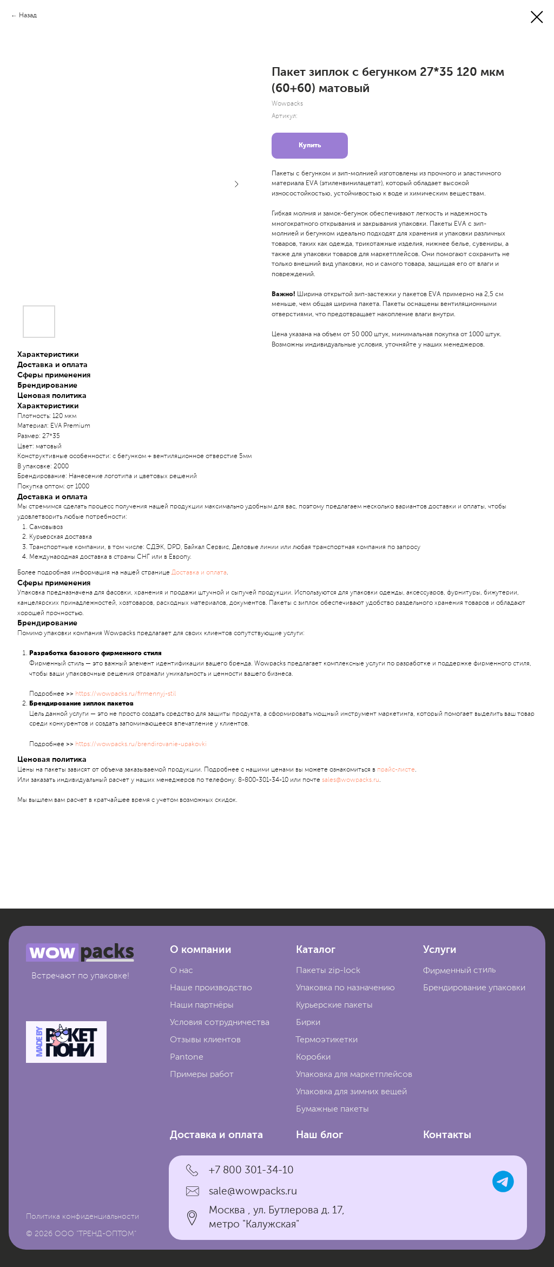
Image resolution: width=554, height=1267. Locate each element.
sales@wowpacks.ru (350, 780)
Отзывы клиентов (205, 1040)
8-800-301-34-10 (263, 780)
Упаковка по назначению (345, 988)
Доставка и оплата (199, 573)
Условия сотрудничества (219, 1022)
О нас (181, 970)
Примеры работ (202, 1074)
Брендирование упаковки (474, 988)
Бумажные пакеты (332, 1109)
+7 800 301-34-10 (251, 1170)
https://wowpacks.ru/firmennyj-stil (125, 694)
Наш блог (319, 1135)
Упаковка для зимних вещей (351, 1092)
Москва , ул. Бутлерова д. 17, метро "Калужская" (277, 1217)
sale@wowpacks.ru (253, 1191)
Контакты (447, 1135)
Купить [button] (310, 145)
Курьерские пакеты (334, 1005)
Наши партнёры (202, 1005)
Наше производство (211, 988)
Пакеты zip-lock (328, 970)
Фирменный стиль (459, 971)
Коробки (313, 1057)
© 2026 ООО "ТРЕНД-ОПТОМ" (81, 1234)
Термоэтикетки (326, 1040)
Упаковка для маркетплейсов (354, 1074)
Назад (28, 15)
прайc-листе (396, 770)
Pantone (186, 1057)
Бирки (308, 1022)
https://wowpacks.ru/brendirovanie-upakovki (141, 744)
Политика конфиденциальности (82, 1216)
